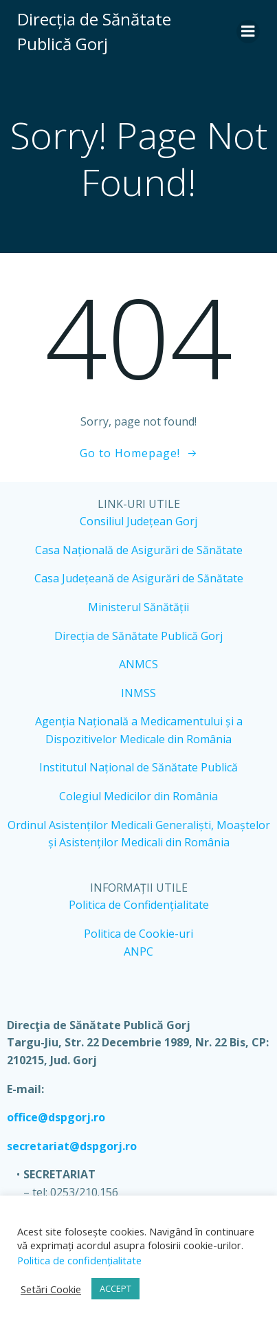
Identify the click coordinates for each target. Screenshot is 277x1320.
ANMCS (138, 664)
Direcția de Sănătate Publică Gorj (138, 636)
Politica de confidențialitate (79, 1260)
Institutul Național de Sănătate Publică (138, 767)
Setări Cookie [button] (51, 1289)
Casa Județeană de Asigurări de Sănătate (138, 578)
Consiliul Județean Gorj (138, 521)
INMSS (138, 693)
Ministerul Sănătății (138, 607)
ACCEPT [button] (115, 1288)
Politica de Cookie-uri (138, 933)
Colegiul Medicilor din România (138, 796)
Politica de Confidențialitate (139, 904)
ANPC (138, 951)
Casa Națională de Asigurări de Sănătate (139, 550)
